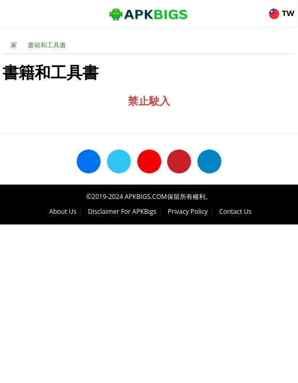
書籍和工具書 (47, 44)
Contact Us (235, 211)
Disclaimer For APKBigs (122, 211)
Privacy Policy (188, 211)
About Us (62, 211)
